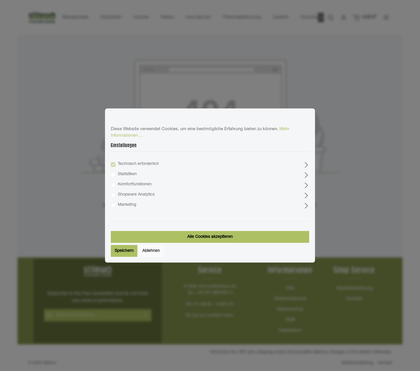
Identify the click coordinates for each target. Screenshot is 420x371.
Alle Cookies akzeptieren (210, 237)
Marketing (127, 205)
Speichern (124, 251)
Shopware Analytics (136, 195)
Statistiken (127, 174)
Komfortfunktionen (135, 184)
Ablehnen (151, 251)
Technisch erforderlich (138, 164)
